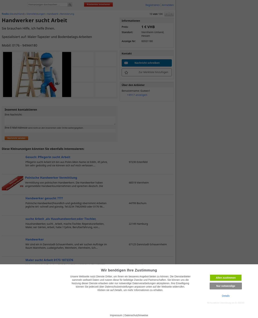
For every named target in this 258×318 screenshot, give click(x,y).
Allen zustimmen (226, 277)
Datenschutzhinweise (136, 315)
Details (226, 295)
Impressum (116, 315)
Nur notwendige (225, 286)
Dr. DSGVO (239, 303)
